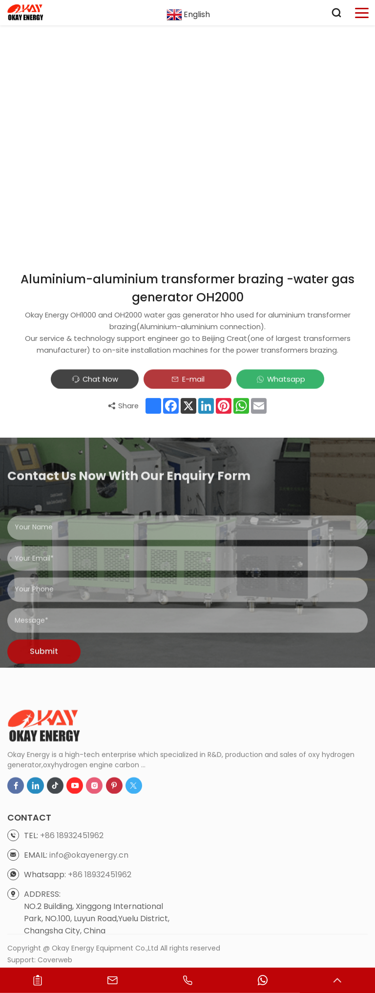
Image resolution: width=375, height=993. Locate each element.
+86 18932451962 (72, 895)
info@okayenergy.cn (88, 915)
